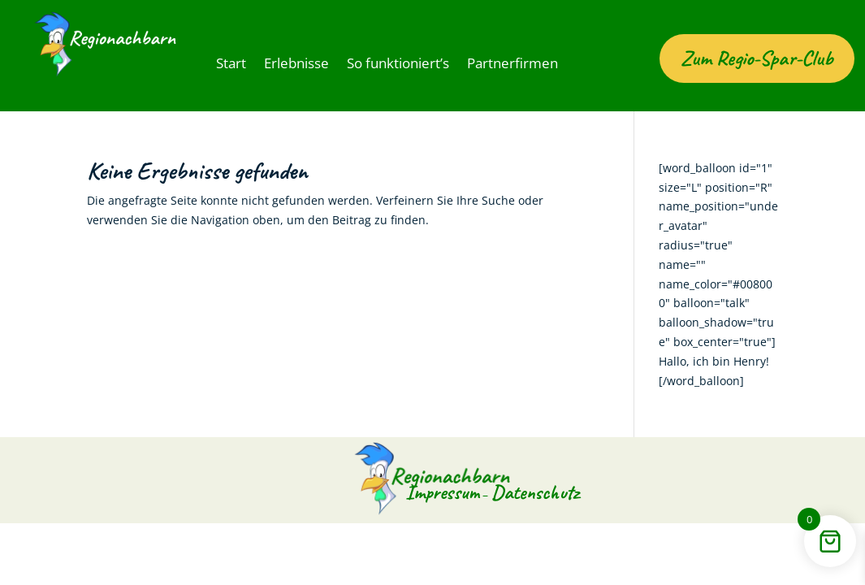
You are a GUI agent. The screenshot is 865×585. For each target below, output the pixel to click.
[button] (35, 549)
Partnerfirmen (484, 64)
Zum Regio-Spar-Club (757, 76)
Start (229, 64)
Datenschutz (542, 510)
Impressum (436, 510)
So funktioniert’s (381, 64)
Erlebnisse (289, 64)
